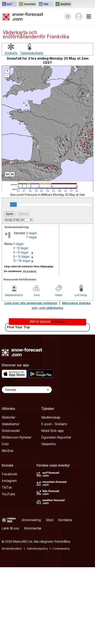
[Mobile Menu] (88, 16)
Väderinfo (48, 444)
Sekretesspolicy (37, 548)
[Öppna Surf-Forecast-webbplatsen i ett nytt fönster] (9, 4)
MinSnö (7, 451)
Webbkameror (14, 295)
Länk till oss (10, 528)
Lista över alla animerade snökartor (31, 303)
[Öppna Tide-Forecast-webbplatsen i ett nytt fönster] (45, 4)
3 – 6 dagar (20, 248)
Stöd (49, 520)
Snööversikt (11, 431)
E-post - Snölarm (54, 424)
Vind (36, 295)
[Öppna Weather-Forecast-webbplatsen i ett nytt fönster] (63, 4)
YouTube (8, 494)
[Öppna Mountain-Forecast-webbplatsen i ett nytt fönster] (27, 4)
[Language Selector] (27, 389)
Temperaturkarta (31, 53)
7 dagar (31, 237)
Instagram (9, 481)
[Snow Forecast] (23, 16)
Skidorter (8, 417)
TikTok (7, 487)
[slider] (13, 204)
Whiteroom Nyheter (16, 437)
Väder (59, 295)
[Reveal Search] (68, 16)
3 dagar (31, 233)
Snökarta (11, 53)
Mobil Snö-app (52, 431)
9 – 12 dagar (21, 256)
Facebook (9, 474)
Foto (5, 444)
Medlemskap (50, 417)
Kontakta (65, 520)
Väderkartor (10, 424)
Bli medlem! (30, 271)
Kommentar (32, 528)
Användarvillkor (12, 548)
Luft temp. (80, 295)
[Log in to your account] (78, 16)
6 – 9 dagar (21, 252)
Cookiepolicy (61, 548)
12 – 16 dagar (22, 260)
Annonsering (31, 520)
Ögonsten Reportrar (56, 437)
